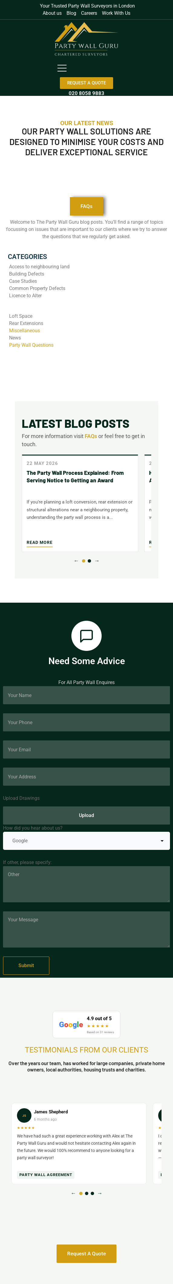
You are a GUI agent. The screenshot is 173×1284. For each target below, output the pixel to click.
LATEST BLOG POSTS (75, 423)
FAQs (91, 436)
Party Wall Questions (31, 345)
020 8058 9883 (86, 93)
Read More (40, 542)
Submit (26, 965)
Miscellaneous (24, 330)
